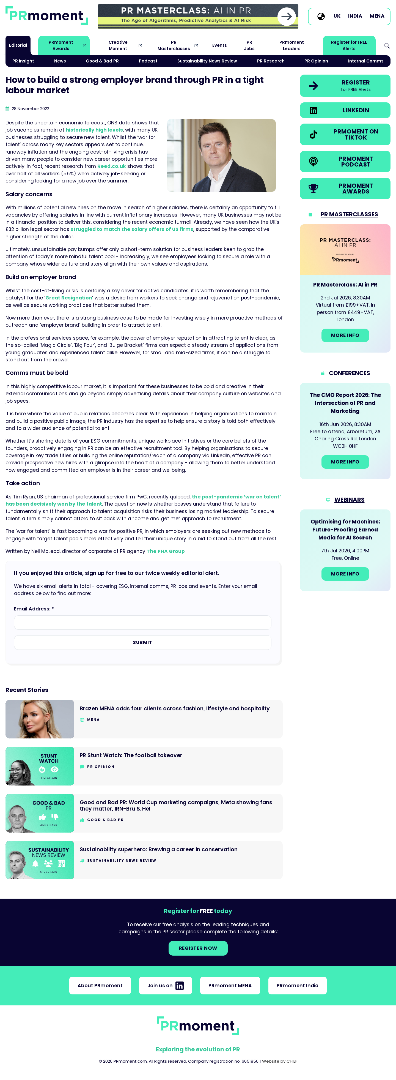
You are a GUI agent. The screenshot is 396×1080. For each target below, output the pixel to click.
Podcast (148, 61)
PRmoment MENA (230, 985)
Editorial (18, 45)
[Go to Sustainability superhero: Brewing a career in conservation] (144, 860)
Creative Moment (118, 45)
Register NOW (198, 948)
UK (337, 16)
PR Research (271, 61)
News (60, 61)
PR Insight (23, 61)
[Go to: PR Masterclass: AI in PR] (345, 288)
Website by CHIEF (279, 1061)
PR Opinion (316, 61)
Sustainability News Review (207, 61)
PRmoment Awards (61, 45)
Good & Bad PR (102, 61)
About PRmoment (100, 985)
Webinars (349, 500)
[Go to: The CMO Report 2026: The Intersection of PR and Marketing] (345, 431)
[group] (198, 16)
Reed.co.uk (111, 166)
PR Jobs (249, 45)
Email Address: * (34, 609)
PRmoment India (297, 985)
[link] (198, 16)
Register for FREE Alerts (349, 45)
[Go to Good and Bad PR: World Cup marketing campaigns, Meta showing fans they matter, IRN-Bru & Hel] (144, 813)
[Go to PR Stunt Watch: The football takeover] (144, 766)
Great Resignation (68, 297)
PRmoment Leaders (291, 45)
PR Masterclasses (174, 45)
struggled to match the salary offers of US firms (132, 229)
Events (219, 45)
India (355, 16)
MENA (377, 16)
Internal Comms (366, 61)
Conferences (349, 373)
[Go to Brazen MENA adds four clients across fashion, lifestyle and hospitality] (144, 719)
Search (387, 45)
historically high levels (94, 130)
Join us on (165, 985)
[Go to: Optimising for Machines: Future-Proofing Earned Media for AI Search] (345, 550)
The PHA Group (166, 551)
